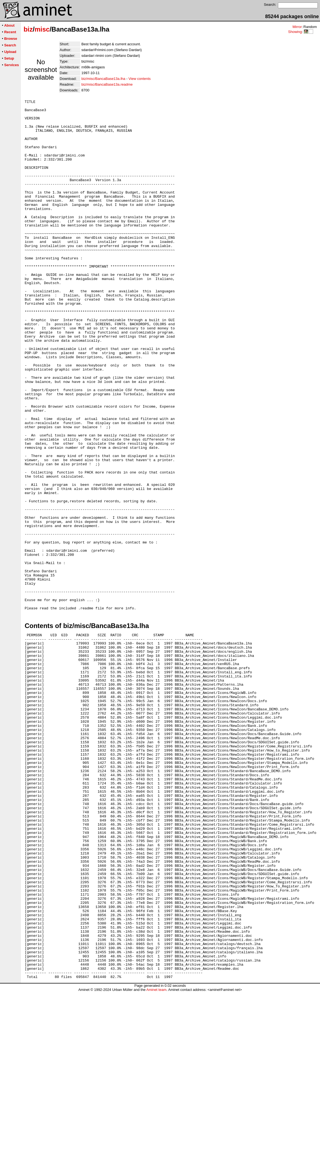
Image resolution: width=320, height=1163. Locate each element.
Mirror (297, 27)
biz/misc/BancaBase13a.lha (103, 79)
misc (42, 29)
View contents (139, 79)
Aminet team (156, 1161)
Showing (295, 32)
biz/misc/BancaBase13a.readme (107, 84)
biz (28, 29)
